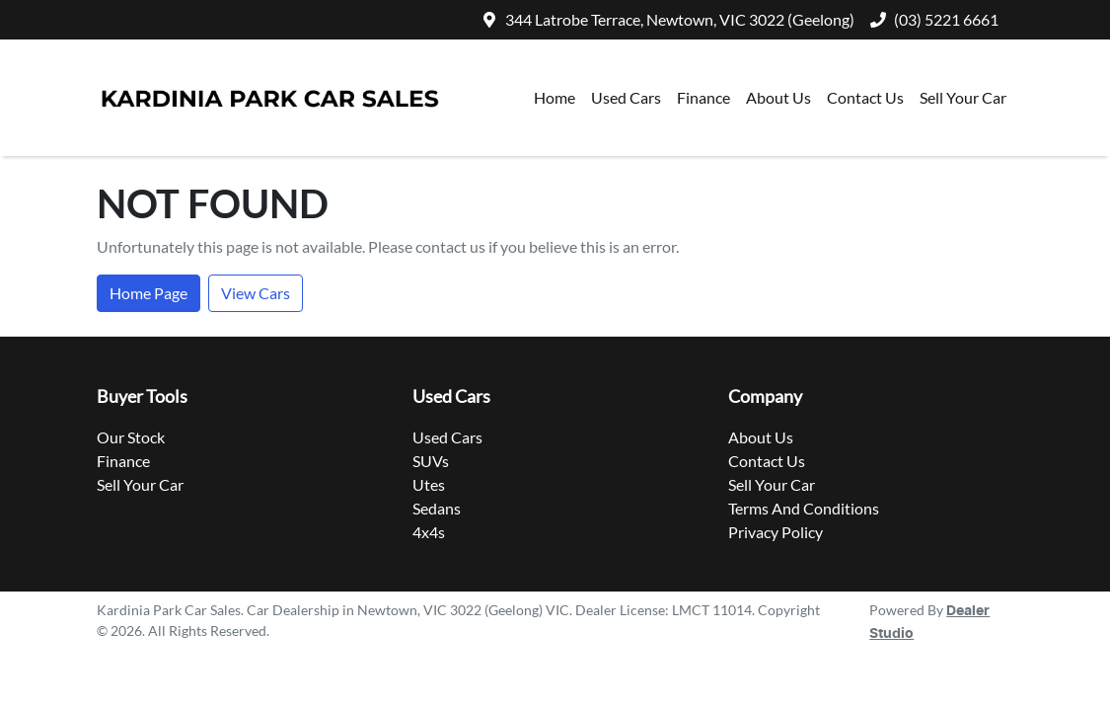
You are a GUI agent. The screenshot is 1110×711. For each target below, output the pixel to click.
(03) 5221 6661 (946, 19)
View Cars (255, 292)
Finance (703, 97)
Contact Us (865, 97)
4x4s (428, 531)
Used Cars (626, 97)
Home (554, 97)
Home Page (148, 292)
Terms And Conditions (803, 508)
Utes (428, 484)
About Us (778, 97)
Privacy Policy (775, 531)
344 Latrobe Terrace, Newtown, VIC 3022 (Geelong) (679, 19)
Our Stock (131, 437)
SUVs (430, 460)
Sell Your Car (963, 97)
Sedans (436, 508)
